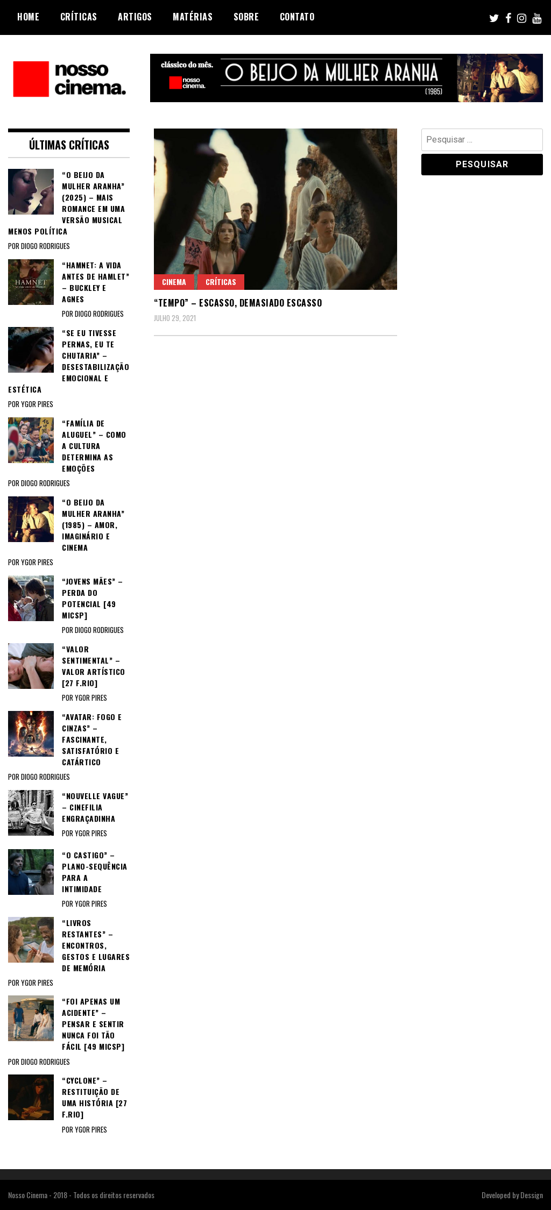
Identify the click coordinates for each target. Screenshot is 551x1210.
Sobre (246, 16)
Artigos (135, 16)
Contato (297, 16)
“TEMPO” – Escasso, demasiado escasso (238, 302)
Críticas (78, 16)
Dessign (531, 1194)
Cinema (174, 281)
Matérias (193, 16)
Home (28, 16)
